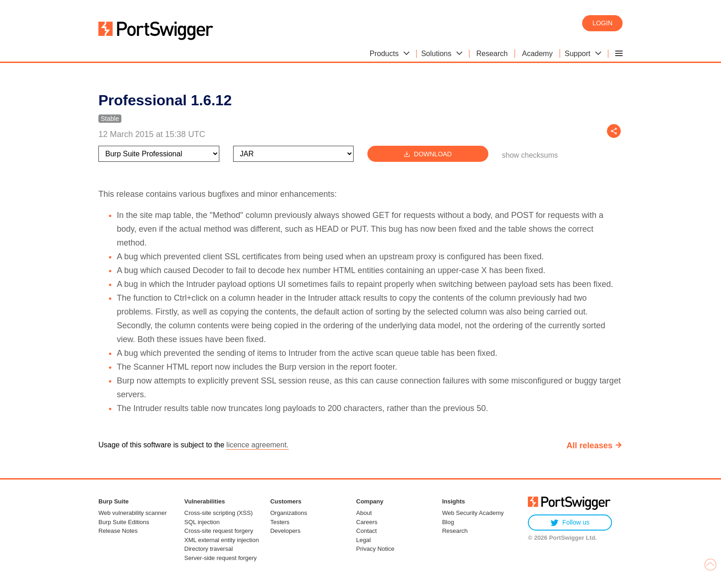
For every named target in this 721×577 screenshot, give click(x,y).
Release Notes (117, 530)
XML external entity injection (221, 540)
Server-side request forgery (220, 557)
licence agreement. (257, 445)
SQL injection (202, 522)
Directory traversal (208, 548)
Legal (363, 540)
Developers (285, 530)
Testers (280, 522)
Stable (110, 118)
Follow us (569, 522)
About (364, 512)
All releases (589, 445)
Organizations (288, 512)
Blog (448, 522)
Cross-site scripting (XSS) (218, 512)
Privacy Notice (375, 548)
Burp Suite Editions (123, 522)
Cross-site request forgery (218, 530)
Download (428, 154)
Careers (367, 522)
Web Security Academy (473, 512)
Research (455, 530)
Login (602, 23)
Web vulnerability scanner (132, 512)
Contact (366, 530)
